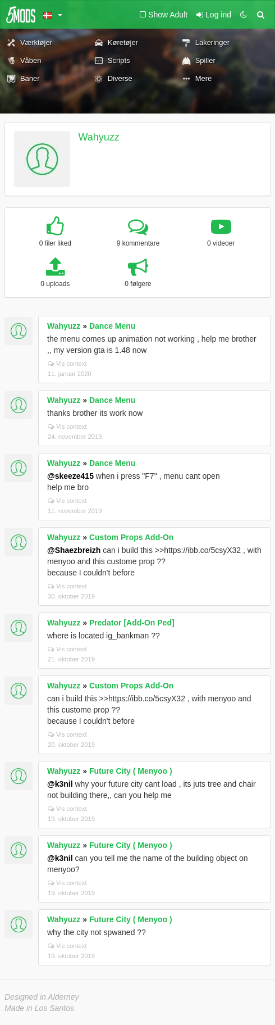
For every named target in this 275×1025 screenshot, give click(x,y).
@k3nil (60, 783)
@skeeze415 (70, 475)
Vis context (67, 363)
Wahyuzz (99, 137)
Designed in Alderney (41, 996)
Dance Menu (112, 325)
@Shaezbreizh (73, 550)
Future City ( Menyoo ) (130, 771)
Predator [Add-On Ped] (132, 622)
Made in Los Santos (39, 1008)
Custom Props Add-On (131, 537)
